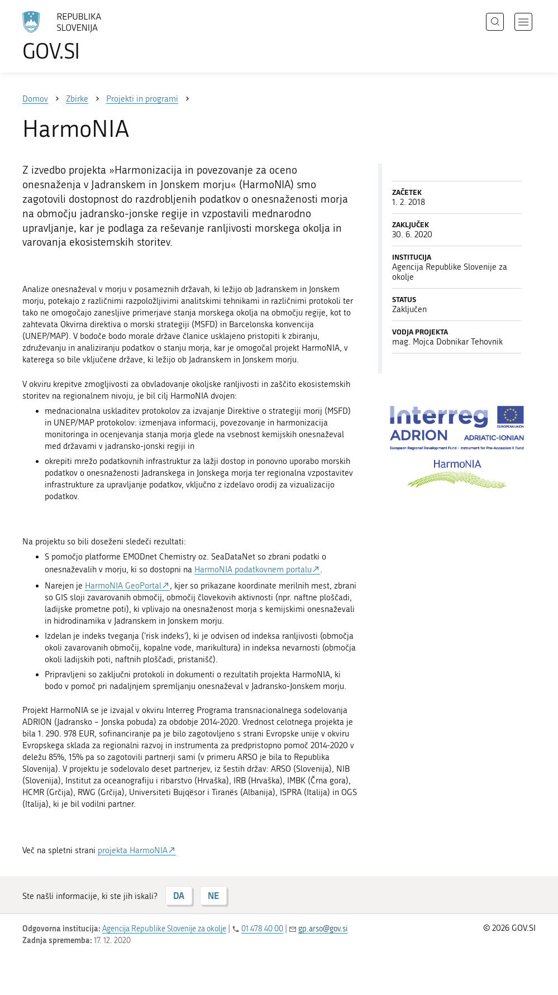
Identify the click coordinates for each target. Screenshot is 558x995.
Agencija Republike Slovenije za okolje (164, 929)
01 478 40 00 (262, 929)
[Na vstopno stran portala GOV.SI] (78, 36)
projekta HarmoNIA (133, 850)
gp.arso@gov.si (322, 929)
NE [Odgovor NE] (213, 895)
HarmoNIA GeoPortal (123, 586)
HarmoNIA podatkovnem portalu (253, 570)
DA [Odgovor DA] (178, 895)
